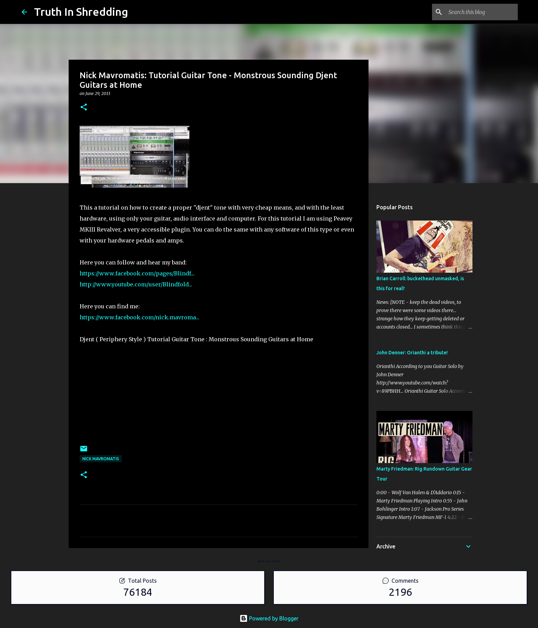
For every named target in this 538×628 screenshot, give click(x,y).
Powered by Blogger (269, 618)
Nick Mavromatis (100, 459)
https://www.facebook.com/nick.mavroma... (139, 317)
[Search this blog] (482, 12)
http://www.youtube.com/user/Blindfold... (136, 284)
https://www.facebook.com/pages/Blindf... (137, 273)
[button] (84, 107)
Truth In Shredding (81, 11)
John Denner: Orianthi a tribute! (412, 352)
